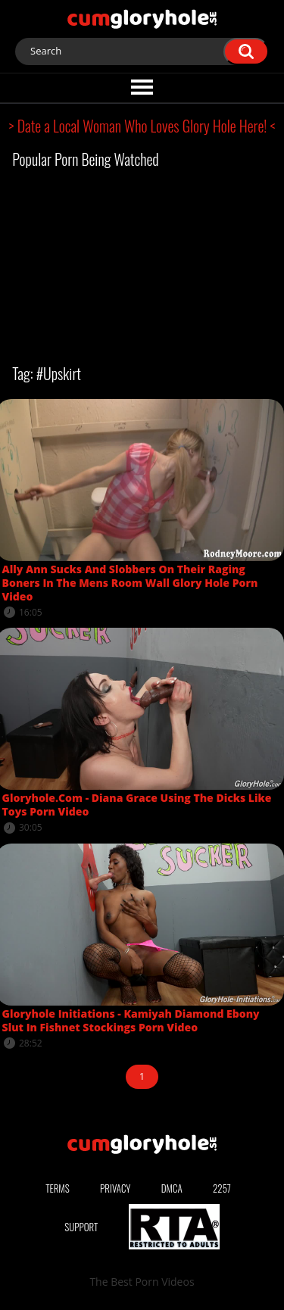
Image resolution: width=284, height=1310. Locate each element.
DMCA (172, 1188)
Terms (57, 1188)
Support (81, 1226)
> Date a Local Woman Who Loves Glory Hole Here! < (142, 125)
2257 (222, 1188)
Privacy (115, 1188)
